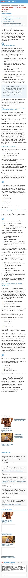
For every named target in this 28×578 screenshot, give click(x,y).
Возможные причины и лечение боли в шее (12, 470)
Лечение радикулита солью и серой (12, 23)
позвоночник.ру (8, 1)
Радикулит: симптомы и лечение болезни (8, 541)
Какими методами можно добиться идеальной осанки (8, 552)
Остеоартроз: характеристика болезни (11, 504)
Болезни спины (14, 5)
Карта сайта (5, 575)
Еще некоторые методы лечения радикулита (14, 24)
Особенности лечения (8, 21)
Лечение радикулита (8, 16)
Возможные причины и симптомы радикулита (8, 529)
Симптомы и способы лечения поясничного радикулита (8, 517)
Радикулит (21, 5)
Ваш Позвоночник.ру (5, 5)
